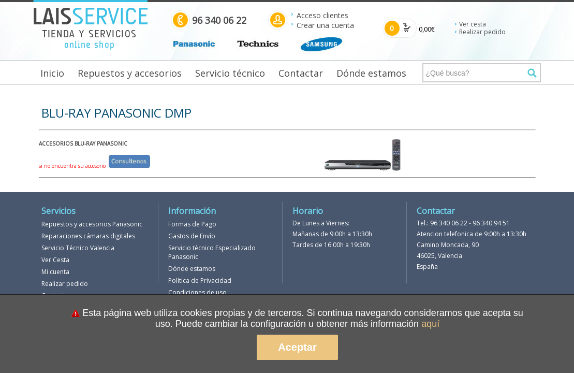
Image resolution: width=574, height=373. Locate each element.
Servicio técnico (230, 73)
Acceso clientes (322, 15)
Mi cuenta (55, 271)
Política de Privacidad (199, 280)
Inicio (52, 73)
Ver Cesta (55, 259)
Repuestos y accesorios (130, 73)
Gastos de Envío (191, 236)
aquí (430, 324)
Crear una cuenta (325, 25)
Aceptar (297, 347)
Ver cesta (472, 24)
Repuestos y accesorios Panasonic (91, 224)
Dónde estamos (371, 73)
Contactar (300, 73)
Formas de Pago (192, 224)
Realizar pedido (482, 31)
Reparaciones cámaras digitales (88, 236)
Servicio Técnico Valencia (77, 247)
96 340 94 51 (491, 223)
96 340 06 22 (448, 223)
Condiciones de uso (197, 292)
